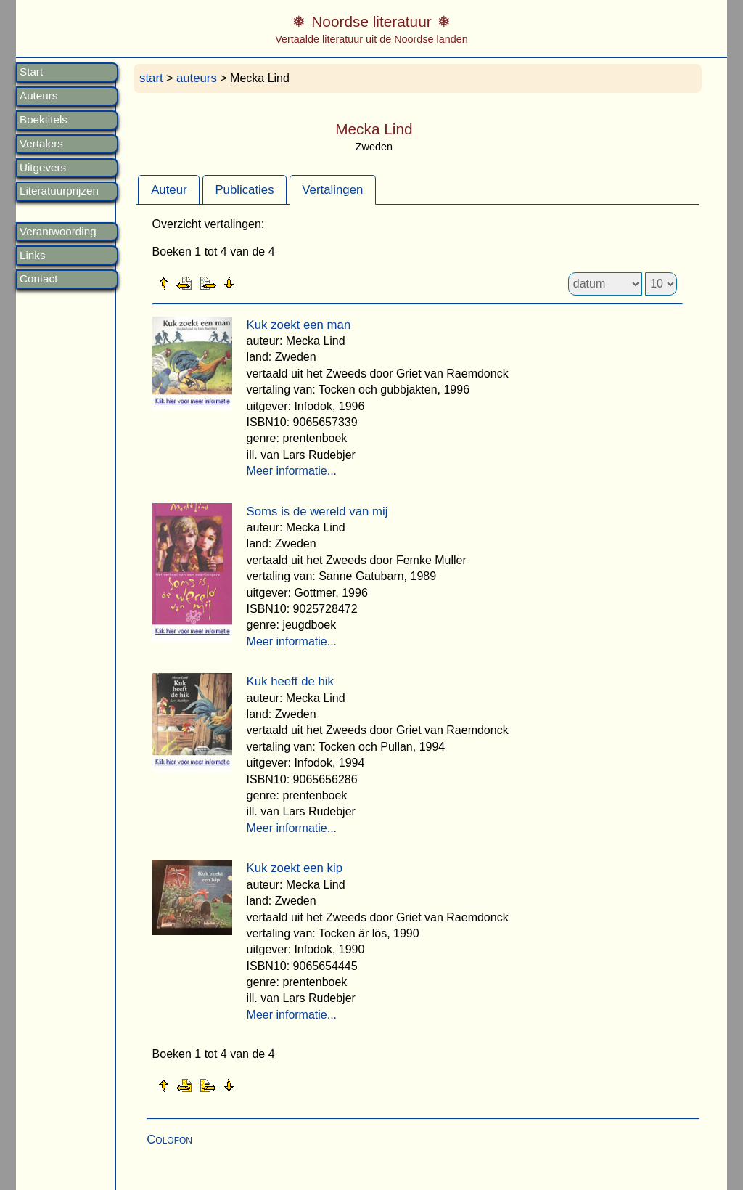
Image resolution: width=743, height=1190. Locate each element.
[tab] (169, 189)
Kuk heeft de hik (290, 681)
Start (31, 72)
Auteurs (38, 96)
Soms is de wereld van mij (317, 511)
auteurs (196, 78)
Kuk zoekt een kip (294, 868)
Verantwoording (58, 231)
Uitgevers (43, 168)
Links (32, 255)
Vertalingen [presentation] (332, 190)
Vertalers (41, 144)
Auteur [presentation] (168, 190)
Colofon (169, 1139)
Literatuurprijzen (59, 191)
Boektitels (43, 120)
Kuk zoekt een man (299, 325)
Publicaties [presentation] (244, 190)
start (151, 78)
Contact (38, 279)
